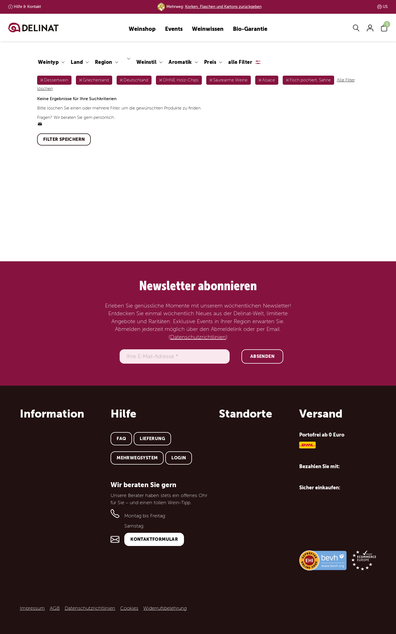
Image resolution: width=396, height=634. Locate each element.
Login (178, 457)
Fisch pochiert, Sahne (310, 80)
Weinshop (142, 29)
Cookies (129, 608)
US (385, 7)
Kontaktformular (154, 539)
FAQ (121, 438)
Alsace (268, 80)
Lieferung (152, 438)
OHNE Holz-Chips (181, 80)
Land (77, 62)
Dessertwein (56, 80)
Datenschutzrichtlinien (198, 337)
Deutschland (135, 80)
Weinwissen (208, 29)
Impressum (32, 608)
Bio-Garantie (250, 29)
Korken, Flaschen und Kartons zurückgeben (223, 7)
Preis (210, 62)
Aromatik (180, 62)
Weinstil (146, 62)
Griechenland (96, 80)
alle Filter (240, 62)
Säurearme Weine (230, 80)
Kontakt (27, 7)
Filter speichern (64, 139)
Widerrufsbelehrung (165, 608)
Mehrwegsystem (137, 457)
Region (103, 62)
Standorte (245, 413)
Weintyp (48, 62)
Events (174, 29)
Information (52, 413)
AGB (55, 608)
